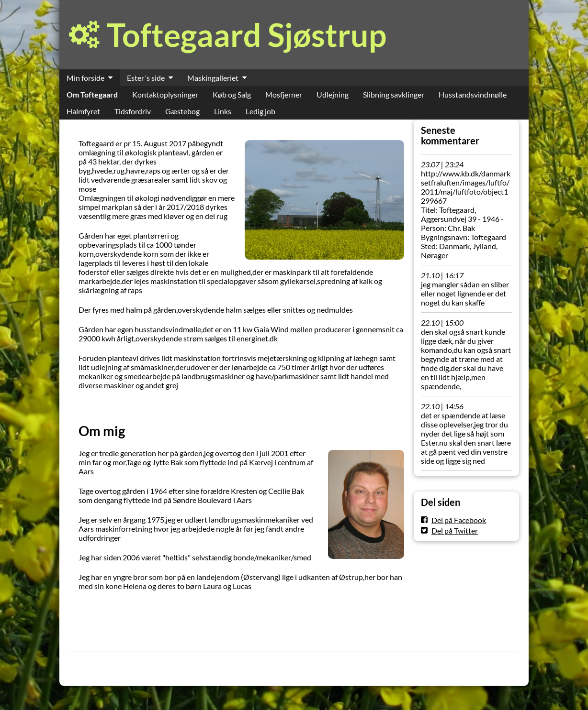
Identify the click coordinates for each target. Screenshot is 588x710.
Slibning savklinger (393, 94)
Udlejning (333, 94)
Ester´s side (146, 77)
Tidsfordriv (132, 111)
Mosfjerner (283, 94)
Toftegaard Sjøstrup (246, 35)
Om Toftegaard (92, 94)
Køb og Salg (232, 94)
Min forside (85, 77)
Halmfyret (83, 111)
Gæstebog (182, 111)
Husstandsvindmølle (473, 94)
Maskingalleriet (212, 77)
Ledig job (260, 111)
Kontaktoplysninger (165, 94)
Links (222, 111)
